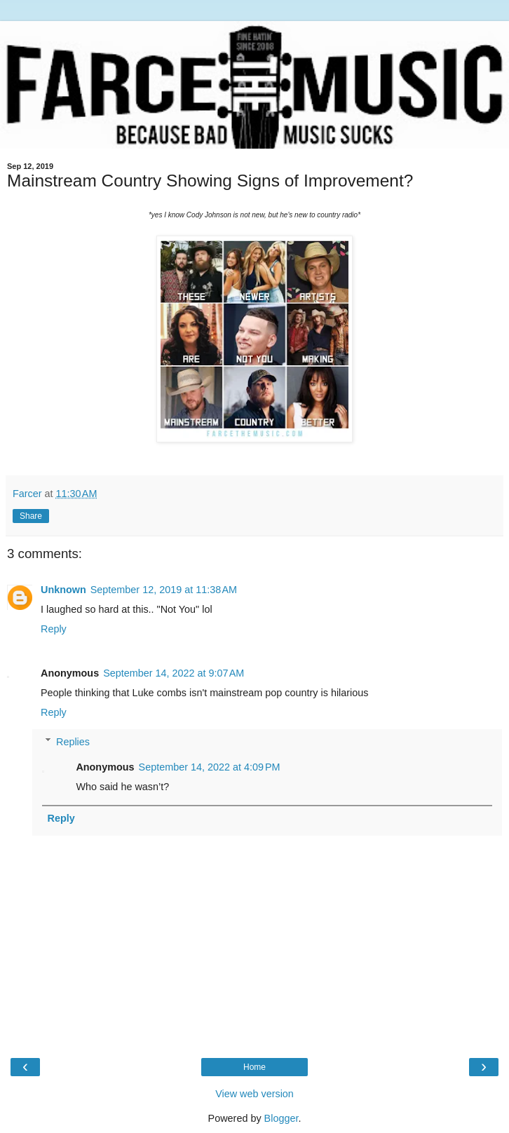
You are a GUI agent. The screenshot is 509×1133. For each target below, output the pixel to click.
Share (31, 516)
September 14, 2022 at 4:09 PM (209, 767)
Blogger (281, 1118)
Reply (54, 629)
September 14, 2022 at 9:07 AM (173, 673)
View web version (254, 1093)
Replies (73, 741)
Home (254, 1067)
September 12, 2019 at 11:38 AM (163, 589)
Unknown (63, 589)
